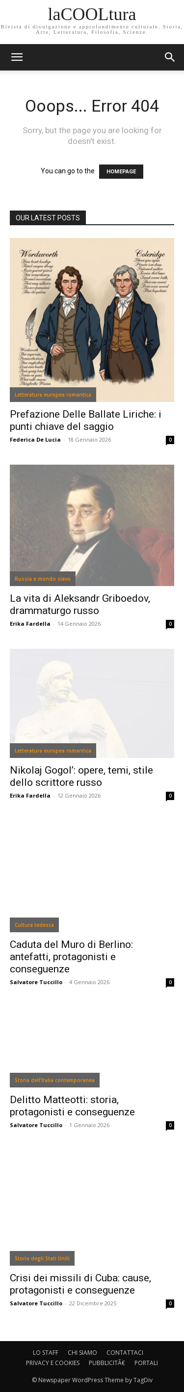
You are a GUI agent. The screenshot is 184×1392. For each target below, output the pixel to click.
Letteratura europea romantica (53, 394)
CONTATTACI (124, 1352)
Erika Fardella (30, 623)
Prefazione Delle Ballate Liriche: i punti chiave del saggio (85, 420)
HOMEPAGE (121, 171)
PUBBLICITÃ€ (107, 1363)
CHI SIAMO (82, 1352)
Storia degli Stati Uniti (42, 1258)
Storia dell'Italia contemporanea (55, 1080)
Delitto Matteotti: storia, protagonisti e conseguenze (72, 1106)
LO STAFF (45, 1352)
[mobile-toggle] (16, 57)
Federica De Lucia (35, 439)
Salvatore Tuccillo (36, 982)
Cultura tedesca (34, 924)
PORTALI (146, 1363)
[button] (170, 57)
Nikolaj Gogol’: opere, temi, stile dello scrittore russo (81, 776)
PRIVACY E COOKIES (52, 1363)
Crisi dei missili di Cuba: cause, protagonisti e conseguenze (80, 1284)
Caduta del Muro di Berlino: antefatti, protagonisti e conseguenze (71, 957)
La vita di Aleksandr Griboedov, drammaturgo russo (80, 604)
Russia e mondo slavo (43, 578)
